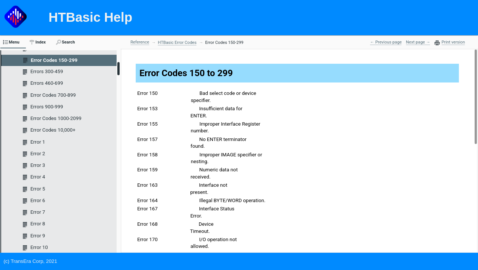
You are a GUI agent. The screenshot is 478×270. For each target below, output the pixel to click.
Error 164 (147, 200)
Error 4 (37, 177)
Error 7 (37, 212)
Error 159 (147, 169)
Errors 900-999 (46, 107)
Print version (453, 42)
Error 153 (147, 108)
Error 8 (37, 223)
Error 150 (147, 93)
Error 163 (147, 185)
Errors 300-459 (46, 71)
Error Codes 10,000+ (52, 130)
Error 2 (37, 153)
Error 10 (39, 247)
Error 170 (147, 239)
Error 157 (147, 139)
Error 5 (37, 189)
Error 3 (37, 165)
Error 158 (147, 155)
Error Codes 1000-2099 (55, 118)
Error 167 (147, 209)
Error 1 (37, 142)
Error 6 (37, 200)
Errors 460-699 (46, 83)
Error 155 (147, 124)
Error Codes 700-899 (53, 95)
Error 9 (37, 235)
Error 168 (147, 224)
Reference (139, 42)
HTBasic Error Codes (177, 42)
